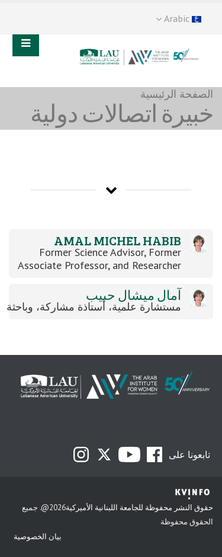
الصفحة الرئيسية (176, 94)
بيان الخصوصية (38, 537)
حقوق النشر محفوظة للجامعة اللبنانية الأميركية (139, 507)
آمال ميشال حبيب (133, 294)
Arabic (178, 18)
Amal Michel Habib (117, 240)
